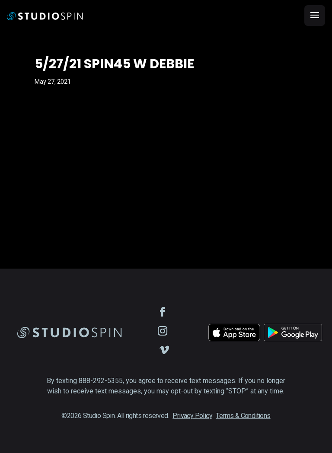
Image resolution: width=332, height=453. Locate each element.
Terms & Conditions (243, 416)
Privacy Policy (192, 416)
